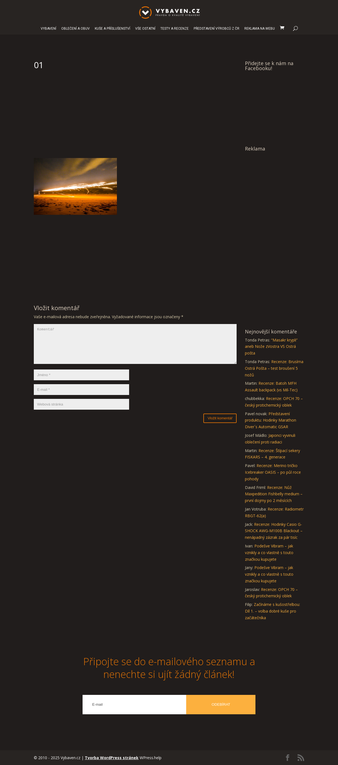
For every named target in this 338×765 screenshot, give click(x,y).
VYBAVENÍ (48, 28)
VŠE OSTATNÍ (145, 28)
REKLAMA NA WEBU (259, 28)
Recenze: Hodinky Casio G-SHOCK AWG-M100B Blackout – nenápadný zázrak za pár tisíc (274, 531)
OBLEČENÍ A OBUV (75, 28)
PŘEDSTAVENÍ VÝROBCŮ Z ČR (216, 28)
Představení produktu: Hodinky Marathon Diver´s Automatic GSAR (270, 420)
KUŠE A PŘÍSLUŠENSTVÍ (112, 28)
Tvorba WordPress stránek (112, 757)
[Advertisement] (135, 116)
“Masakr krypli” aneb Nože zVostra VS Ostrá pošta (271, 346)
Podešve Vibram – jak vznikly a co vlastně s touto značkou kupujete (269, 552)
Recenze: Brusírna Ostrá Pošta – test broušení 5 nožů (274, 368)
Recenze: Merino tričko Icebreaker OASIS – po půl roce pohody (273, 472)
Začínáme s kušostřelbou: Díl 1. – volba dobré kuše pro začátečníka (272, 611)
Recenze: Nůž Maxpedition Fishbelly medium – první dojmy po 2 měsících (274, 494)
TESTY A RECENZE (174, 28)
